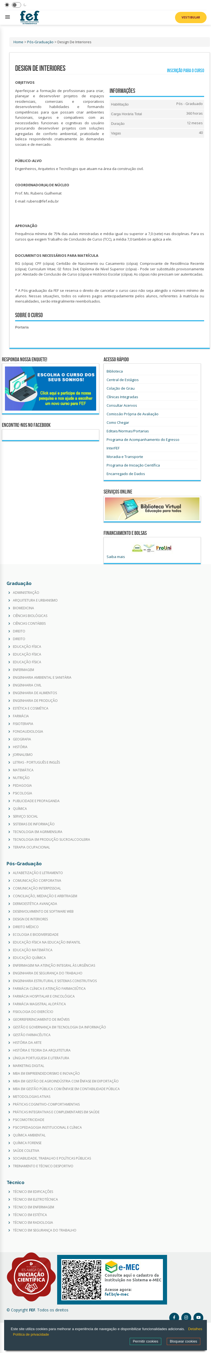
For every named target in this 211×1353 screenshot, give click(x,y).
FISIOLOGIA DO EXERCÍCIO (33, 1012)
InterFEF (113, 448)
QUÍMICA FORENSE (27, 1143)
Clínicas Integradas (122, 396)
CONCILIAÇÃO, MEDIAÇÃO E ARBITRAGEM (45, 896)
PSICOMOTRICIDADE (28, 1120)
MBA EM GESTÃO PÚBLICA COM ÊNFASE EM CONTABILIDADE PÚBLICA (66, 1089)
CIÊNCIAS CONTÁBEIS (29, 623)
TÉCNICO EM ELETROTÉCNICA (35, 1199)
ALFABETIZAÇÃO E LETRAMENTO (38, 873)
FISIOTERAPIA (23, 724)
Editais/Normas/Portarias (128, 430)
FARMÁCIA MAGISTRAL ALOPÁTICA (39, 1004)
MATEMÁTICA (23, 770)
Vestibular (191, 17)
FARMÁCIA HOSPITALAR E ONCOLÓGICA (44, 996)
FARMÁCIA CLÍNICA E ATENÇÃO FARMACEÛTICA (49, 988)
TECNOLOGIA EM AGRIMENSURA (37, 832)
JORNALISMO (23, 754)
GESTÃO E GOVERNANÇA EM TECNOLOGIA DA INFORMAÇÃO (59, 1027)
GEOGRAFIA (22, 739)
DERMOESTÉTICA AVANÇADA (35, 903)
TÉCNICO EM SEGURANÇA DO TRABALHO (44, 1230)
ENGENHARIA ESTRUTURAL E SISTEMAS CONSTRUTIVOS (55, 981)
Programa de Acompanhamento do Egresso (143, 439)
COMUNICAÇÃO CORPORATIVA (37, 880)
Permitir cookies (145, 1341)
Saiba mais (116, 556)
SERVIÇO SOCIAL (25, 816)
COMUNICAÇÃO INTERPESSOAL (37, 888)
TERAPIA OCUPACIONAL (31, 847)
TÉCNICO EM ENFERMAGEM (33, 1207)
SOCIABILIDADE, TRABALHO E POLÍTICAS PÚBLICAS (52, 1158)
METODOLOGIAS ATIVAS (31, 1096)
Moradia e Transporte (125, 456)
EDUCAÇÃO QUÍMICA (29, 958)
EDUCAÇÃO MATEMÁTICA (32, 950)
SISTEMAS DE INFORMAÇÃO (34, 824)
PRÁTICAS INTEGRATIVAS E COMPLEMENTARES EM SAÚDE (56, 1112)
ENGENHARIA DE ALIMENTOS (35, 693)
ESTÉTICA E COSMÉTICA (30, 708)
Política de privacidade (31, 1334)
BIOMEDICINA (23, 608)
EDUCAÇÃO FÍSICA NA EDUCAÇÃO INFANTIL (46, 942)
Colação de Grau (121, 388)
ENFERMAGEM (23, 670)
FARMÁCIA (21, 716)
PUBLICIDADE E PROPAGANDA (36, 801)
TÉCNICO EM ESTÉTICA (30, 1215)
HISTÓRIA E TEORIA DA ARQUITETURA (42, 1050)
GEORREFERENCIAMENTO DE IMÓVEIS (41, 1019)
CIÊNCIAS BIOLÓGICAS (30, 616)
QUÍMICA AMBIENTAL (29, 1135)
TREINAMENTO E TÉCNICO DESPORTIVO (43, 1166)
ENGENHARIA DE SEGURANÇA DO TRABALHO (47, 973)
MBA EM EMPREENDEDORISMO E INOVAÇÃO (46, 1073)
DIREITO (19, 631)
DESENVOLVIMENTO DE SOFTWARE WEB (43, 911)
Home (18, 41)
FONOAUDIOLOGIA (28, 731)
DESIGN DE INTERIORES (30, 919)
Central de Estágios (123, 379)
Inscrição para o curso (184, 71)
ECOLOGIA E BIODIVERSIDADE (36, 934)
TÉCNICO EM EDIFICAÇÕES (33, 1191)
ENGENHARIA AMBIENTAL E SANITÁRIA (42, 677)
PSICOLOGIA (22, 793)
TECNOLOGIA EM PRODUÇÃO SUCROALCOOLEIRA (51, 839)
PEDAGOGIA (22, 785)
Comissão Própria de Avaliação (133, 413)
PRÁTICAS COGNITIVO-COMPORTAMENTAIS (46, 1104)
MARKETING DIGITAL (28, 1066)
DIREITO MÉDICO (26, 927)
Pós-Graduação (40, 41)
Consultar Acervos (122, 405)
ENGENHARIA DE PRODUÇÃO (35, 700)
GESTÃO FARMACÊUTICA (32, 1035)
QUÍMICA (20, 808)
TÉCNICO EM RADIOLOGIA (33, 1222)
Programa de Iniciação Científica (133, 465)
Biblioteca (115, 371)
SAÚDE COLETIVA (26, 1150)
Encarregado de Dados (126, 473)
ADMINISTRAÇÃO (26, 592)
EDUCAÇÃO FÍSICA (27, 646)
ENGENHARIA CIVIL (27, 685)
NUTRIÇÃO (21, 778)
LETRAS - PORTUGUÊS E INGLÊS (36, 762)
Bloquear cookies (183, 1341)
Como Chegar (118, 422)
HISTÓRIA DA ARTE (27, 1042)
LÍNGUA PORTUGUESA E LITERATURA (41, 1058)
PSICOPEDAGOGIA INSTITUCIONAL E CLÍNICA (47, 1127)
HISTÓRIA (20, 747)
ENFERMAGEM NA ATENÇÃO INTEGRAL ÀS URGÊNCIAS (54, 965)
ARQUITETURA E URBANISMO (35, 600)
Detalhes (195, 1329)
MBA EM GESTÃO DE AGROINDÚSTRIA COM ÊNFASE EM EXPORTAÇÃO (66, 1081)
